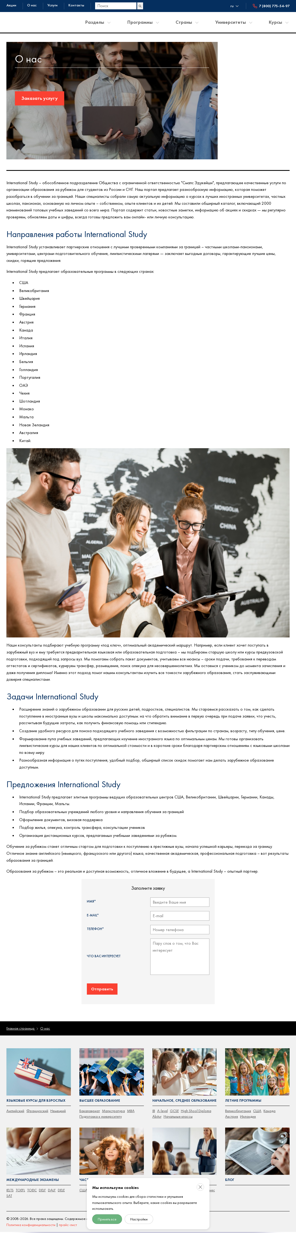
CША (83, 1190)
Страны (184, 22)
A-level (162, 1110)
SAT (9, 1195)
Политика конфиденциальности (30, 1224)
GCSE (174, 1110)
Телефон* (95, 929)
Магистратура (113, 1110)
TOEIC (32, 1190)
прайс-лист (68, 1224)
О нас (32, 5)
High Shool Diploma (196, 1110)
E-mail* (93, 915)
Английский (15, 1110)
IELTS (10, 1190)
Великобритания (238, 1110)
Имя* (91, 901)
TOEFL (20, 1190)
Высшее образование (99, 1100)
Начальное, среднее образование (184, 1100)
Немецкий (58, 1110)
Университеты (230, 22)
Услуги (52, 5)
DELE (61, 1190)
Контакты (76, 5)
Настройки (139, 1219)
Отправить (102, 989)
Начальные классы (178, 1116)
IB (153, 1110)
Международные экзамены (32, 1179)
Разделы (94, 22)
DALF (52, 1190)
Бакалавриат (89, 1110)
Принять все (107, 1219)
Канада (269, 1110)
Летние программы (243, 1100)
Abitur (156, 1116)
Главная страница (20, 1028)
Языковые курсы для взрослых (36, 1100)
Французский (37, 1110)
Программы (140, 22)
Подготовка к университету (100, 1116)
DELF (42, 1190)
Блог (229, 1179)
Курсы (275, 22)
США (257, 1110)
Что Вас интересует (104, 956)
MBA (131, 1110)
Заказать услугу (39, 98)
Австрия (231, 1116)
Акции (11, 5)
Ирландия (248, 1116)
